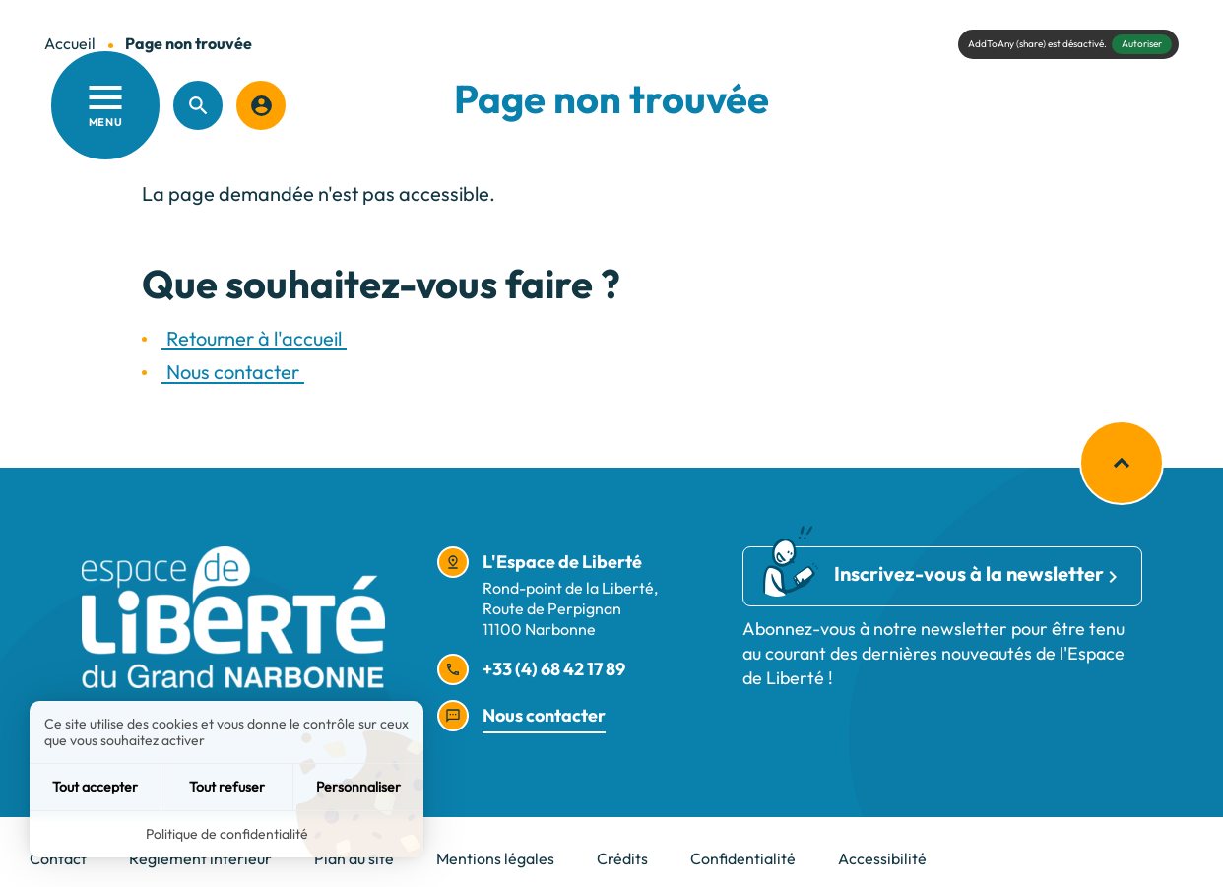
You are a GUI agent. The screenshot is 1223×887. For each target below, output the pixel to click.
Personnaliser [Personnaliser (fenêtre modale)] (358, 786)
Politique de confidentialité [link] (227, 834)
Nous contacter (232, 371)
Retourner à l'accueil (254, 338)
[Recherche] (198, 105)
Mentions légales (495, 858)
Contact (58, 858)
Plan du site (354, 858)
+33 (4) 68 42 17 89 (554, 669)
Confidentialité (743, 858)
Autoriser (1142, 43)
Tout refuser (227, 786)
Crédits (622, 858)
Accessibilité (882, 858)
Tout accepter (95, 786)
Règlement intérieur (200, 858)
